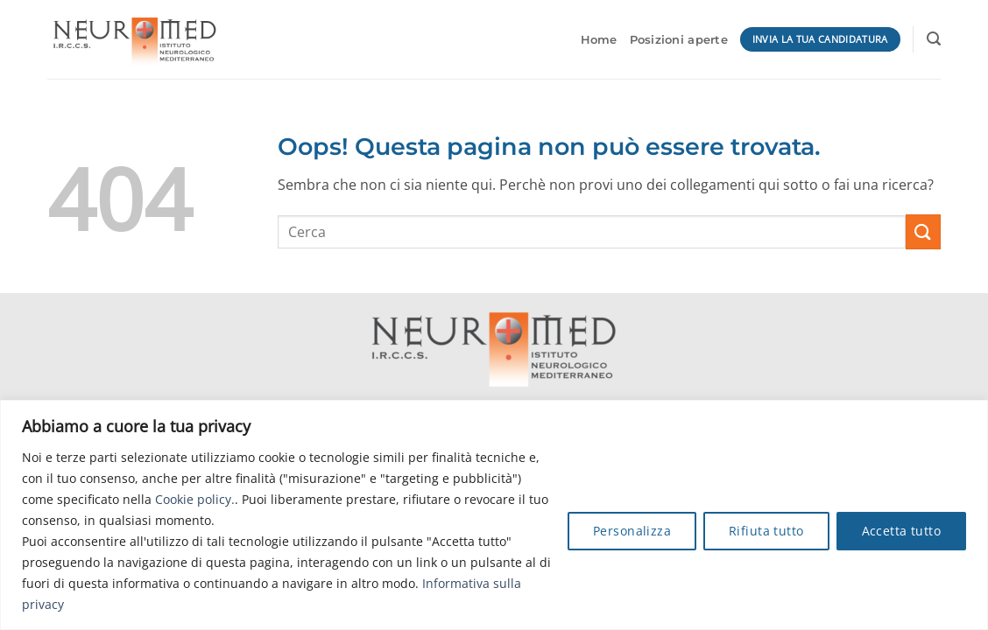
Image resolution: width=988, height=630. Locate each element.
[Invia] (923, 231)
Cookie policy (193, 499)
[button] (934, 39)
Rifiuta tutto (766, 530)
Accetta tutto (901, 530)
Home (599, 39)
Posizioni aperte (679, 39)
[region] (494, 515)
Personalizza (632, 530)
